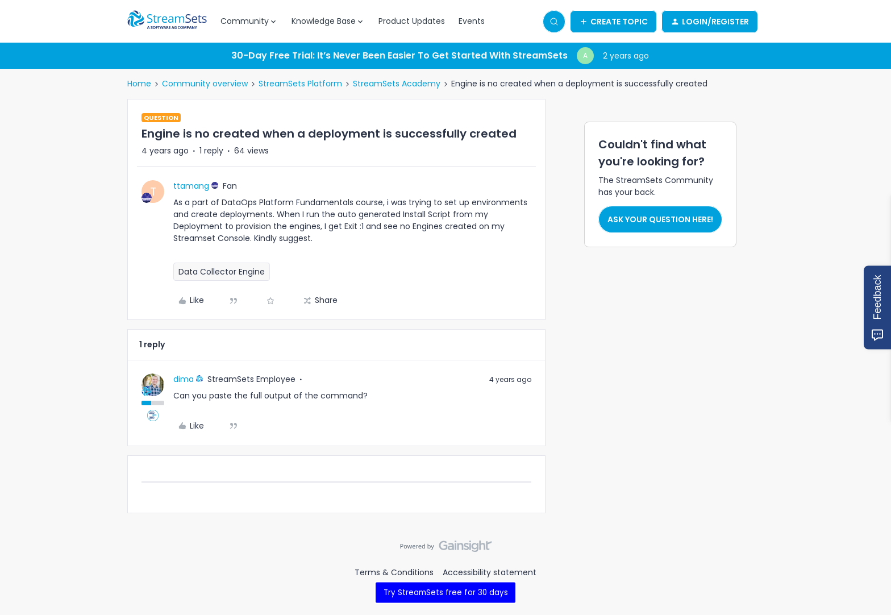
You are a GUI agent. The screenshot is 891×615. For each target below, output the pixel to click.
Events (472, 21)
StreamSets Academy (396, 83)
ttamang (191, 186)
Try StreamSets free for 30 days (446, 592)
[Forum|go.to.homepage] (167, 21)
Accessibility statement (489, 572)
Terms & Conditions (394, 572)
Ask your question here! (660, 219)
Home (139, 83)
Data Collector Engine (221, 271)
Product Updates (411, 21)
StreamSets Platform (300, 83)
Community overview (205, 83)
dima (183, 379)
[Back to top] (868, 556)
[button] (613, 21)
